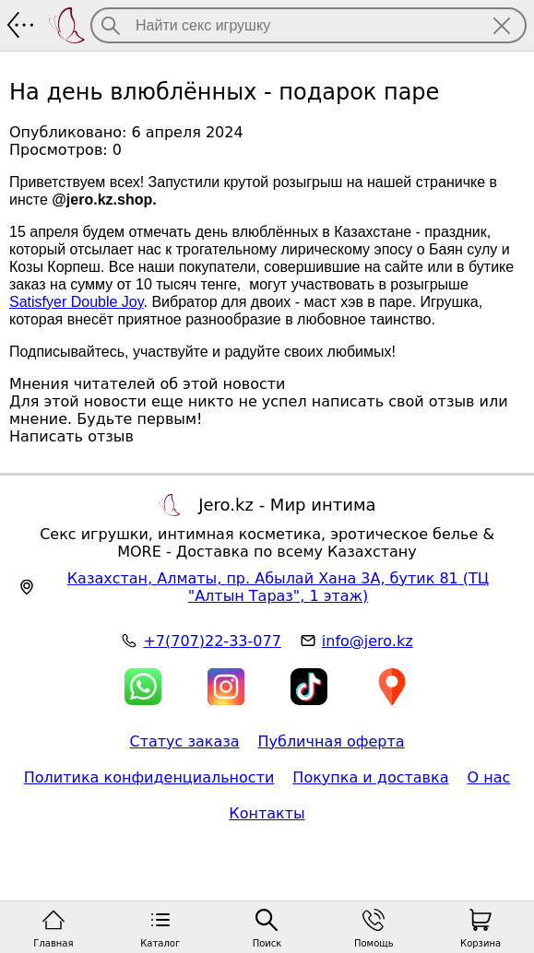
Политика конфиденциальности (149, 777)
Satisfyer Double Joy (76, 302)
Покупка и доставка (370, 777)
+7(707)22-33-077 (211, 641)
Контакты (266, 813)
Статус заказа (184, 741)
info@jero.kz (367, 641)
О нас (488, 777)
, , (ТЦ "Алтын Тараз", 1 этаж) (278, 587)
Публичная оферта (331, 741)
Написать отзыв (71, 436)
